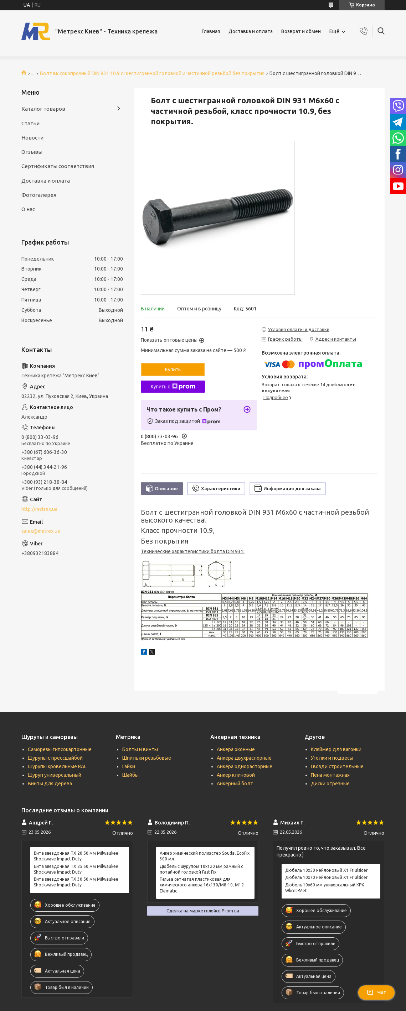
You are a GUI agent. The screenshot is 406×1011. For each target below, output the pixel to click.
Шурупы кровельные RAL (57, 766)
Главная (211, 31)
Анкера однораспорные (244, 766)
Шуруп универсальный (54, 775)
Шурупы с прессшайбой (55, 758)
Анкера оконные (236, 749)
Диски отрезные (330, 783)
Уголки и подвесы (332, 758)
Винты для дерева (50, 783)
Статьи (30, 123)
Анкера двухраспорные (244, 758)
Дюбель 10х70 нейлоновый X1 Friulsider (326, 877)
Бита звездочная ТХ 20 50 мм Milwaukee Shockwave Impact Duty (76, 856)
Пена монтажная (330, 775)
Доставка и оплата (250, 31)
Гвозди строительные (337, 766)
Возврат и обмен (301, 31)
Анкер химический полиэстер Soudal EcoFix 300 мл (205, 856)
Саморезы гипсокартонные (60, 749)
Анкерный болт (235, 783)
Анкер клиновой (236, 775)
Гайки (128, 766)
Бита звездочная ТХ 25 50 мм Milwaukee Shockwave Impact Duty (76, 869)
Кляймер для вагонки (336, 749)
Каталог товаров (43, 109)
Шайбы (130, 775)
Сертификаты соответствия (57, 166)
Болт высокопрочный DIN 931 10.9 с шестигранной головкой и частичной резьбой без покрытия (152, 73)
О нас (28, 209)
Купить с (172, 386)
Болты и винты (140, 749)
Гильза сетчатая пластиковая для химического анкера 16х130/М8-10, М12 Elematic (202, 885)
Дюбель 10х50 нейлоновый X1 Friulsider (326, 870)
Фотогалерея (38, 195)
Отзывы (31, 152)
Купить (173, 369)
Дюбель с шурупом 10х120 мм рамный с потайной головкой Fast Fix (201, 869)
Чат (376, 992)
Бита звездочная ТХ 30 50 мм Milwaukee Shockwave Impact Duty (76, 882)
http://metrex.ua (39, 509)
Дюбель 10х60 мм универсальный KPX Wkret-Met (324, 887)
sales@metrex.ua (40, 531)
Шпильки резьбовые (146, 758)
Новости (32, 138)
